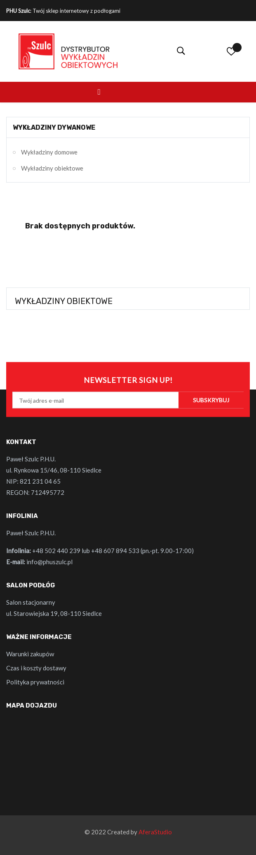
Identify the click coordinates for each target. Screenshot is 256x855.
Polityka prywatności (35, 682)
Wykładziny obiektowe (52, 168)
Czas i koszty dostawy (36, 668)
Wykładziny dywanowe (54, 127)
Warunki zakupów (30, 654)
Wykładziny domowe (49, 152)
